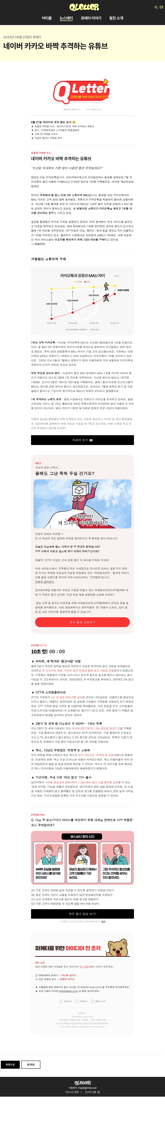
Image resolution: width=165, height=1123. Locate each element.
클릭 (103, 921)
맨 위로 (31, 1064)
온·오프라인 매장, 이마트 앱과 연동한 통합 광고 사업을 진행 (78, 670)
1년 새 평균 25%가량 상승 (66, 697)
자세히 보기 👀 (82, 440)
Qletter (82, 1082)
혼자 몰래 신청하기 (82, 622)
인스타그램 (92, 1092)
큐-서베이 (85, 966)
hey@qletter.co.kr (68, 991)
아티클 (46, 18)
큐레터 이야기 (91, 18)
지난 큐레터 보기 (93, 109)
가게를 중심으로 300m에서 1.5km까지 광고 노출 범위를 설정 (81, 782)
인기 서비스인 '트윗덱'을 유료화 (97, 755)
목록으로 (10, 1064)
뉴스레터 (66, 18)
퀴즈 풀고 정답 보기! (82, 914)
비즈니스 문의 (74, 1092)
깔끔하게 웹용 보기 (72, 109)
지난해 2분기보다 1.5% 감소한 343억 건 (96, 728)
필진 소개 (116, 18)
